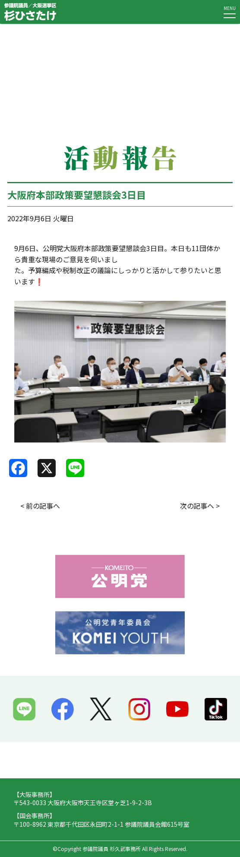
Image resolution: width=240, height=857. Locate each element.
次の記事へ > (200, 505)
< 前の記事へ (40, 505)
